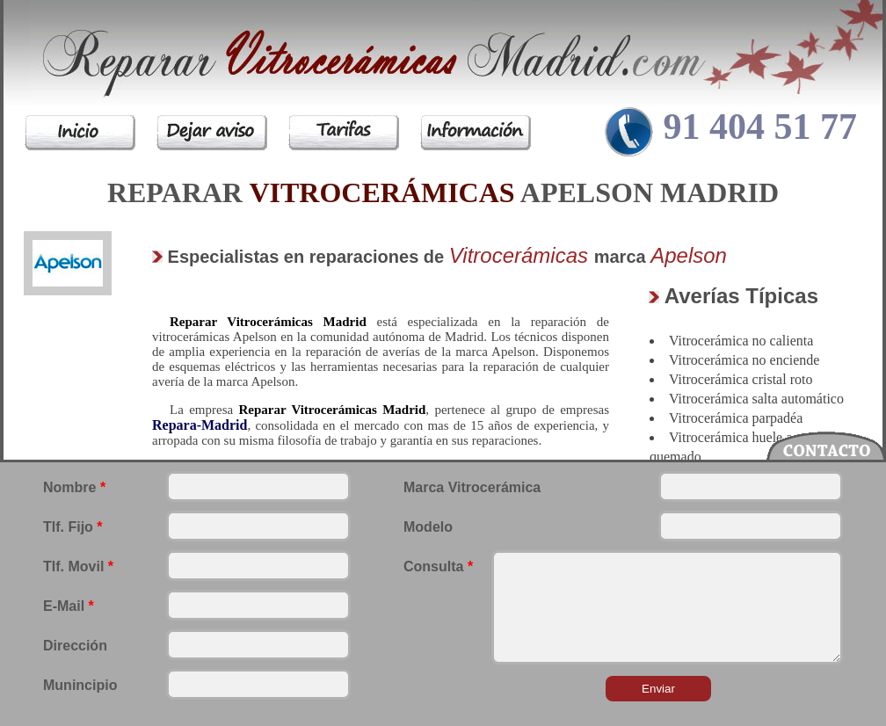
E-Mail (68, 606)
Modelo (428, 526)
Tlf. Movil (78, 566)
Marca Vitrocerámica (472, 487)
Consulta (438, 566)
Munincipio (80, 685)
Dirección (75, 645)
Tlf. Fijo (73, 526)
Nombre (74, 487)
